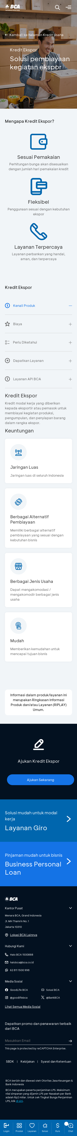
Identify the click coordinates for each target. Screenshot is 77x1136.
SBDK (10, 1061)
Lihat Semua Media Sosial (22, 1007)
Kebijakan (27, 1061)
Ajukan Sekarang (40, 780)
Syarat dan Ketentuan (56, 1061)
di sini (19, 1101)
